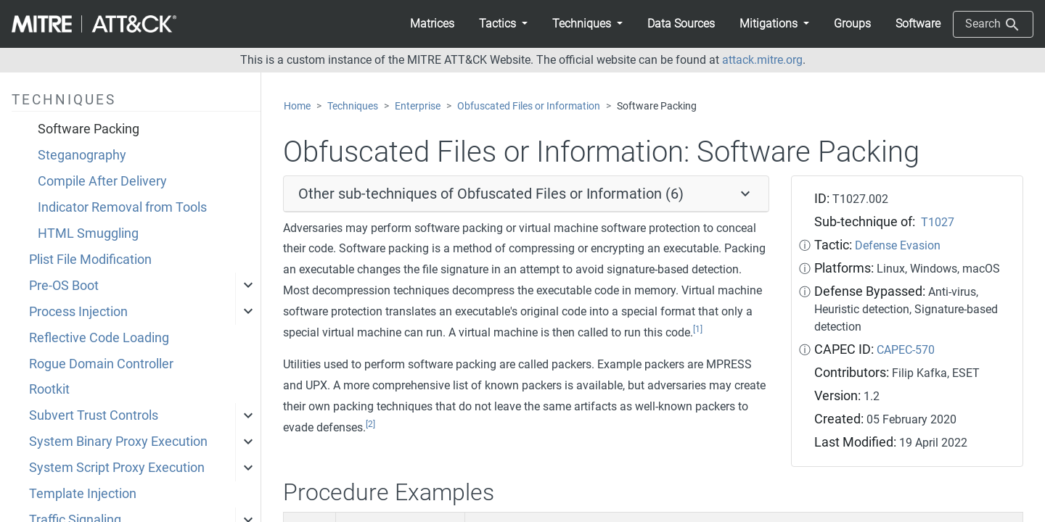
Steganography (82, 155)
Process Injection (78, 311)
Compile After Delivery (102, 181)
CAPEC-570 (906, 350)
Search (993, 24)
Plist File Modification (90, 259)
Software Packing (88, 129)
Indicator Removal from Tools (122, 207)
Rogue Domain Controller (101, 364)
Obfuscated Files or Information (528, 106)
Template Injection (82, 493)
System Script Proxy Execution (117, 467)
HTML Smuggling (88, 233)
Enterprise (417, 106)
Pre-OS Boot (64, 285)
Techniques (352, 106)
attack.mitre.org (762, 60)
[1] (697, 329)
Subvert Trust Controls (93, 415)
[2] (370, 424)
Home (297, 106)
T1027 (937, 222)
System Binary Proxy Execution (118, 441)
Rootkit (49, 389)
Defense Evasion (897, 245)
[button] (503, 24)
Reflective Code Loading (99, 338)
